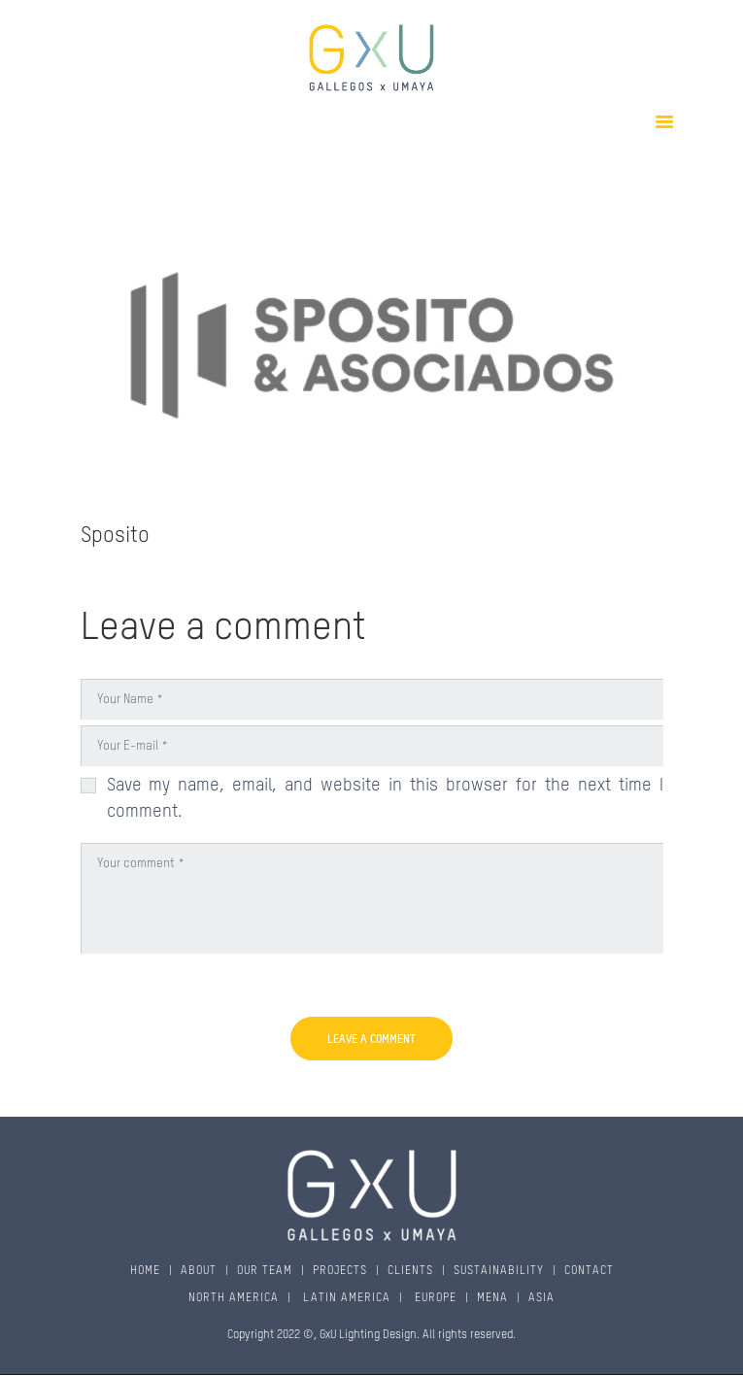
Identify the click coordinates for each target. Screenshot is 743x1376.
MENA (492, 1298)
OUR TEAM (264, 1271)
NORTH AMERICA (233, 1298)
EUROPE (433, 1298)
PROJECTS (340, 1271)
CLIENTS (410, 1271)
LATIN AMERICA (344, 1298)
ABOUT (199, 1271)
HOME (145, 1271)
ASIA (541, 1298)
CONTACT (589, 1271)
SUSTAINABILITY (499, 1271)
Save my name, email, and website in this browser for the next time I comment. (385, 799)
